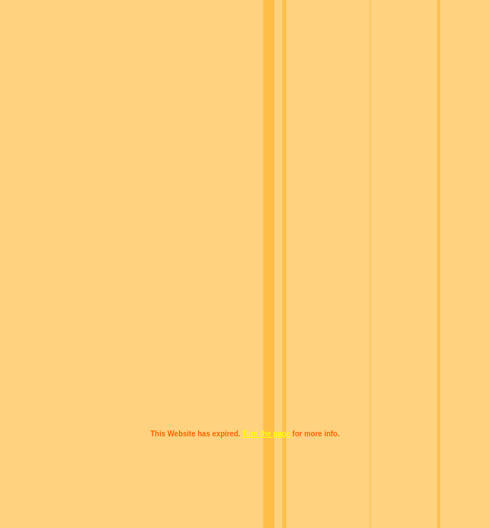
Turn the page (266, 434)
